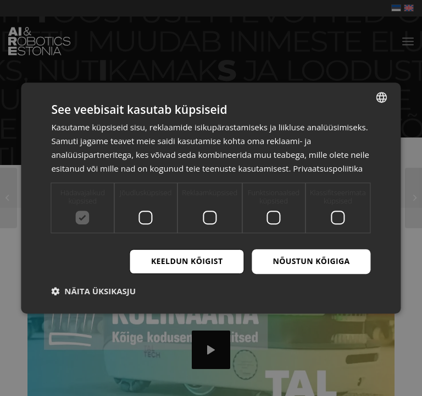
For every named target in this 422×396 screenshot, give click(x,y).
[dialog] (211, 198)
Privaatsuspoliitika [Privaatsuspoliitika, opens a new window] (328, 168)
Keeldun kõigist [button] (187, 261)
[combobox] (381, 97)
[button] (93, 291)
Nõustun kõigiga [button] (311, 261)
